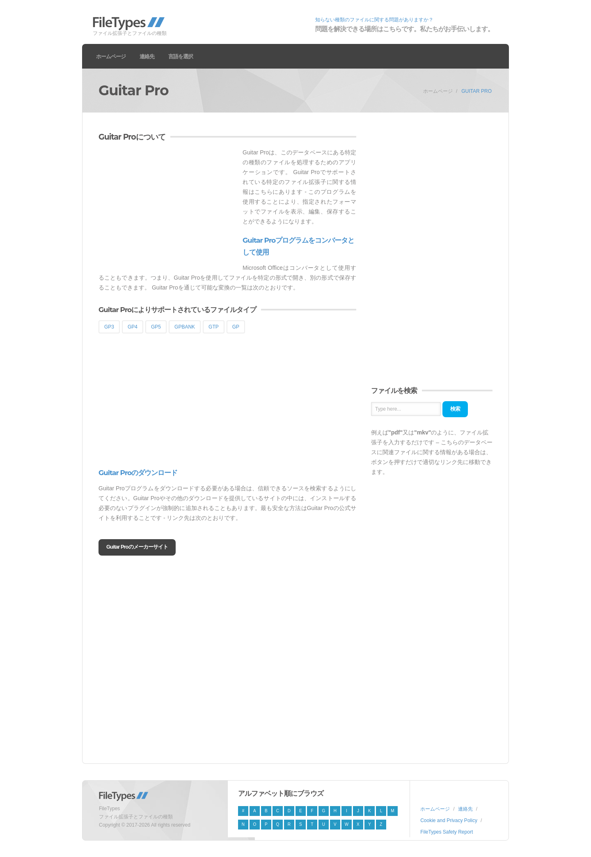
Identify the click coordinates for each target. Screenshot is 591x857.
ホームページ (111, 56)
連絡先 (147, 56)
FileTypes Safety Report (446, 832)
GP (235, 327)
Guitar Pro (476, 91)
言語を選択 (180, 56)
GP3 (109, 327)
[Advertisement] (167, 204)
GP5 (156, 327)
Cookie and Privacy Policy (448, 820)
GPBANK (184, 327)
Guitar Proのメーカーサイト (137, 547)
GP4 (132, 327)
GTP (213, 327)
